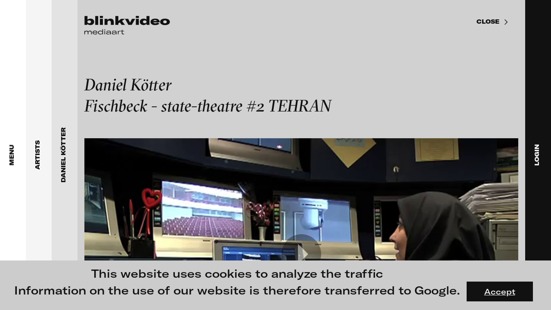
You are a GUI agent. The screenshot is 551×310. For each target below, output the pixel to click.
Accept (499, 291)
